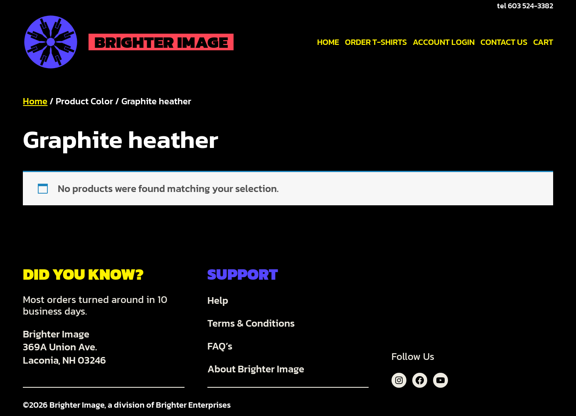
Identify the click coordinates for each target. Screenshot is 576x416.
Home (35, 101)
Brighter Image (161, 42)
